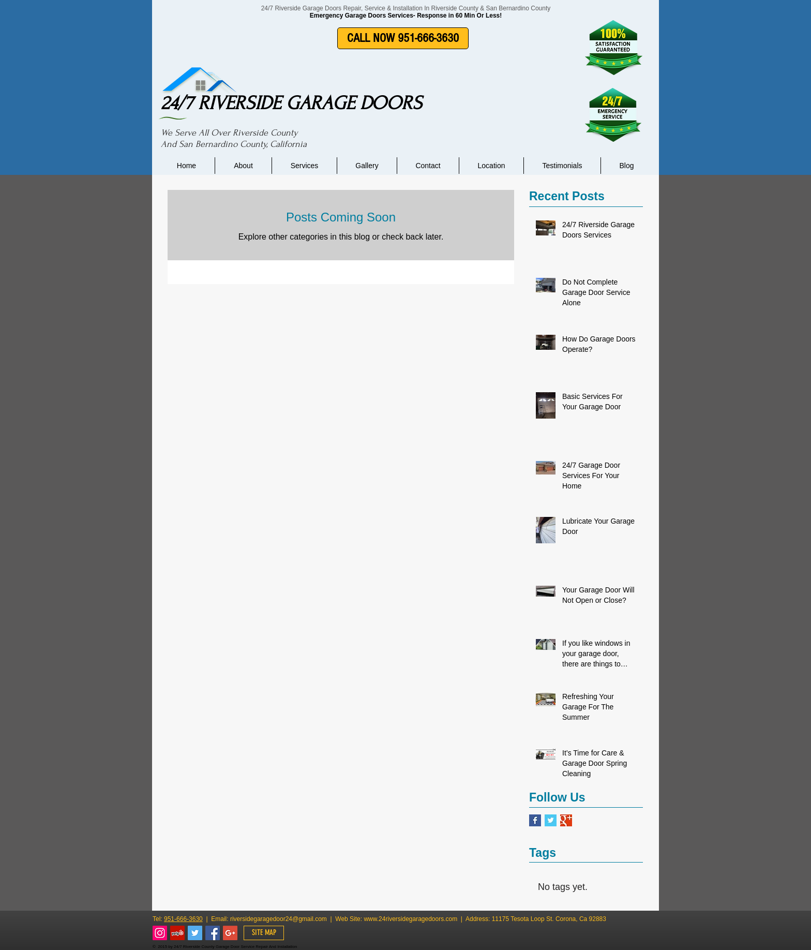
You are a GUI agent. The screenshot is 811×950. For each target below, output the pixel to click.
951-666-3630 (183, 919)
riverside (241, 919)
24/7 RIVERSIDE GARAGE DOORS (291, 103)
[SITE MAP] (264, 933)
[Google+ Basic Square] (566, 820)
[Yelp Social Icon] (177, 933)
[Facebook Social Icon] (212, 933)
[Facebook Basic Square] (535, 820)
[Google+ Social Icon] (230, 933)
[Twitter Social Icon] (195, 933)
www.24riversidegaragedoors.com (410, 919)
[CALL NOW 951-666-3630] (403, 38)
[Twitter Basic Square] (551, 820)
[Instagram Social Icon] (160, 933)
